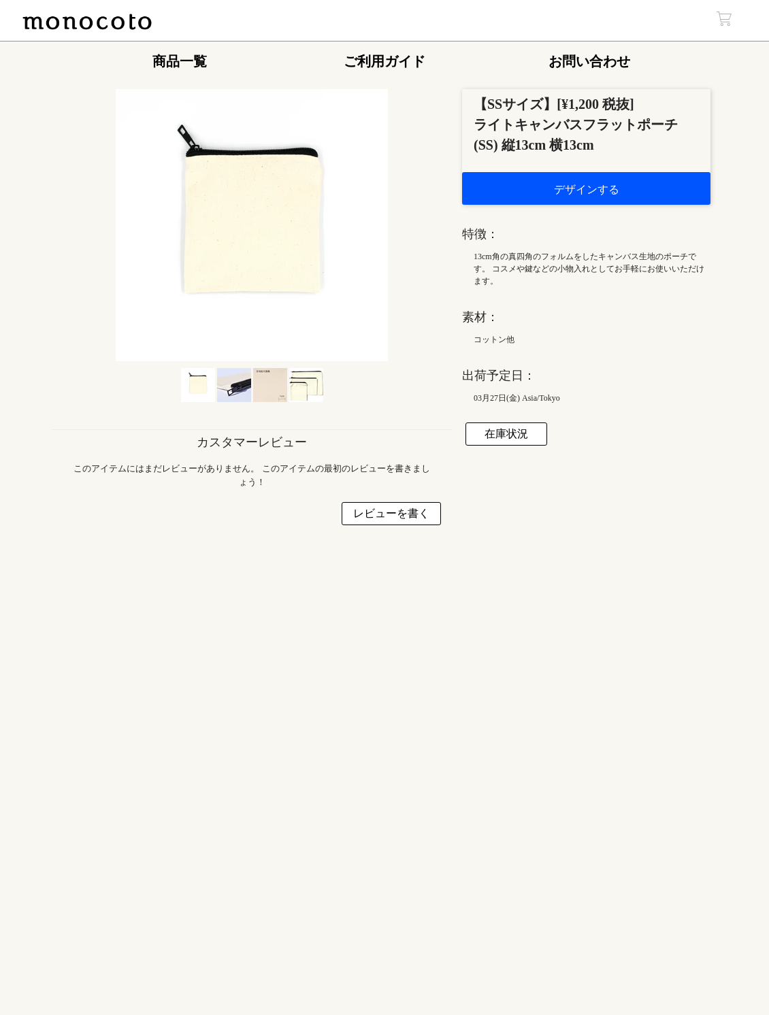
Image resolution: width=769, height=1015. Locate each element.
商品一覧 (179, 61)
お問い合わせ (589, 61)
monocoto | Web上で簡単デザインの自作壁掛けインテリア (87, 23)
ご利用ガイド (384, 61)
